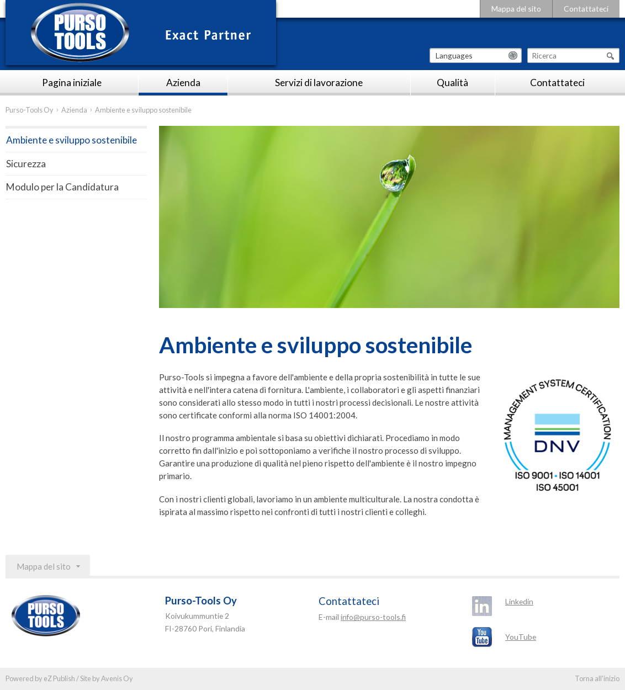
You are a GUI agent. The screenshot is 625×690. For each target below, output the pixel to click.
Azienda (183, 82)
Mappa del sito (516, 8)
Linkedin (519, 601)
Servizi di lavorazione (319, 82)
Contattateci (586, 8)
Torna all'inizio (597, 678)
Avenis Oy (117, 678)
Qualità (452, 82)
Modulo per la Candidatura (62, 187)
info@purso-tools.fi (373, 617)
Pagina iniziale (72, 82)
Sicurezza (26, 163)
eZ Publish (59, 678)
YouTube (520, 636)
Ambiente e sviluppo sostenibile (71, 140)
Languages (454, 55)
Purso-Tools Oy (30, 109)
